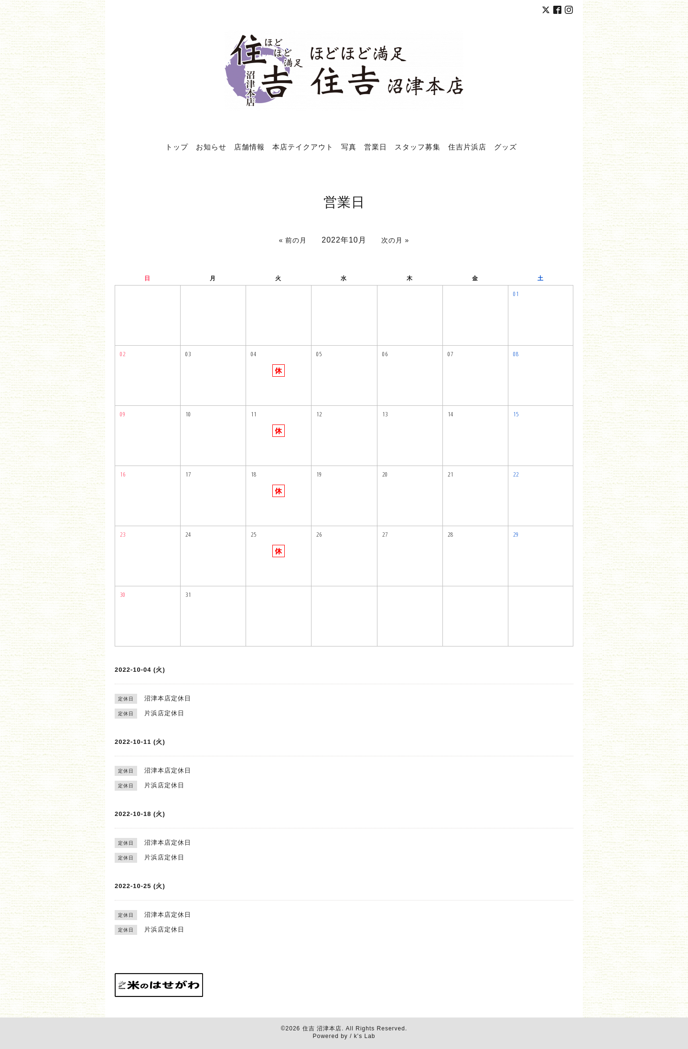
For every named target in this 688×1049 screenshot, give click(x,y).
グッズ (505, 146)
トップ (176, 146)
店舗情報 (249, 146)
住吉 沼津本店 (322, 1028)
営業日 (375, 146)
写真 (348, 146)
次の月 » (395, 240)
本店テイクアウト (302, 146)
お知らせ (211, 146)
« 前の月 (293, 240)
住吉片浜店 (467, 146)
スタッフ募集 (418, 146)
